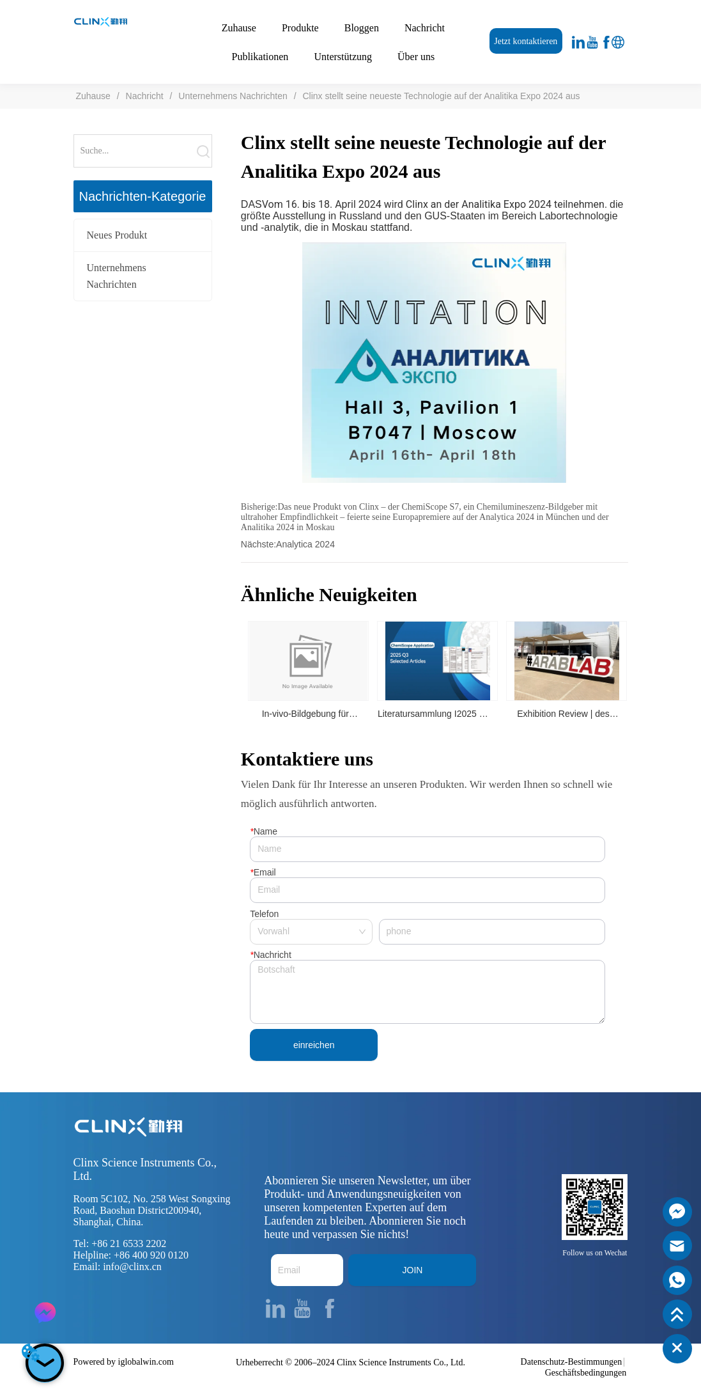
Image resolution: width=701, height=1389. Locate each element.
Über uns (416, 56)
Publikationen (259, 56)
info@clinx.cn (132, 1266)
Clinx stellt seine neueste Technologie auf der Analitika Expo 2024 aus (440, 96)
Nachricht (424, 27)
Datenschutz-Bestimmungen (571, 1362)
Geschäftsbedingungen (586, 1372)
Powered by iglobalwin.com (123, 1362)
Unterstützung (343, 56)
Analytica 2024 (305, 544)
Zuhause (239, 27)
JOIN (413, 1270)
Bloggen (361, 27)
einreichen (314, 1045)
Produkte (300, 27)
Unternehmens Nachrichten (232, 96)
